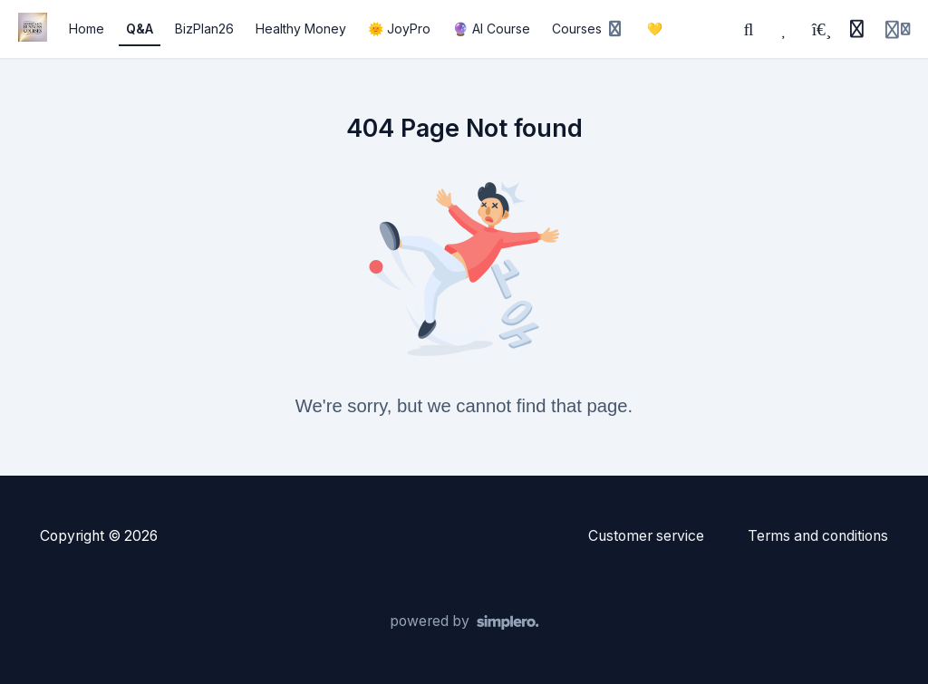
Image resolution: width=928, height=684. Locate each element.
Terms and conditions (818, 535)
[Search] (748, 29)
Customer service (646, 535)
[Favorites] (785, 29)
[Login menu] (897, 28)
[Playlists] (821, 29)
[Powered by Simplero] (464, 622)
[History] (856, 29)
